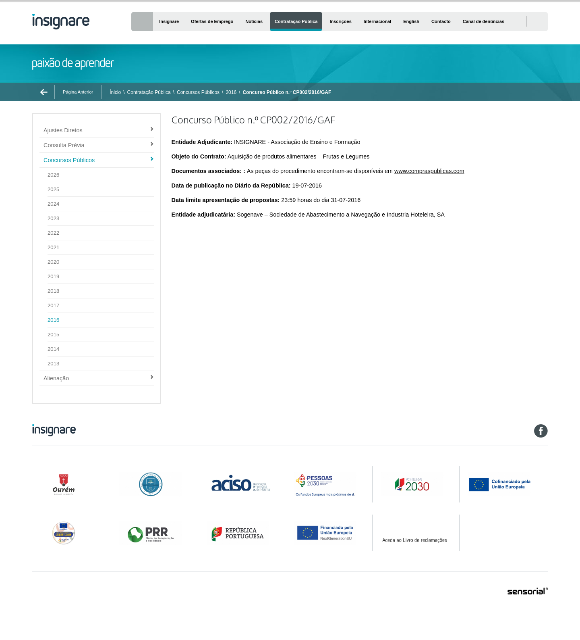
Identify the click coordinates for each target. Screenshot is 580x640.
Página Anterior (78, 92)
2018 (53, 291)
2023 (53, 218)
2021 (53, 247)
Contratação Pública (149, 92)
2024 (53, 204)
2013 (53, 364)
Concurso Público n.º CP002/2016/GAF (286, 92)
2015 (53, 334)
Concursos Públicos (198, 92)
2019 (53, 276)
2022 (53, 233)
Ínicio (115, 92)
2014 (53, 349)
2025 (53, 189)
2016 (231, 92)
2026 (53, 175)
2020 (53, 262)
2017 (53, 305)
